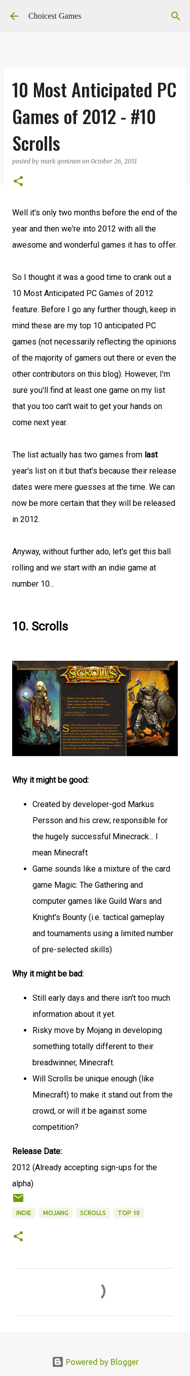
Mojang (55, 1213)
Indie (23, 1213)
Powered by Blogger (95, 1361)
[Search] (176, 16)
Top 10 (129, 1213)
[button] (18, 182)
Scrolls (93, 1213)
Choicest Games (54, 16)
